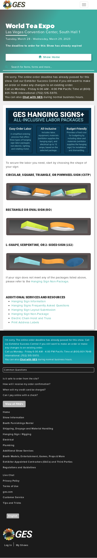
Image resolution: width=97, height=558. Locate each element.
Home (6, 412)
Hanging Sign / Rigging (17, 434)
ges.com (8, 491)
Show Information (13, 417)
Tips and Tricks (12, 502)
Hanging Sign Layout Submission (33, 309)
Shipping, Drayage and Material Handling (28, 428)
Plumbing (9, 445)
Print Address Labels (25, 322)
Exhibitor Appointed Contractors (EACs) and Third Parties (38, 461)
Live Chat (8, 475)
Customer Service (13, 497)
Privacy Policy (11, 480)
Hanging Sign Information (28, 301)
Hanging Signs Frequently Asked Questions (40, 305)
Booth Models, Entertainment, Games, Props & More (34, 456)
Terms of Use (10, 486)
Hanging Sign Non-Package (49, 281)
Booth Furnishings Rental (18, 423)
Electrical (8, 439)
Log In (8, 545)
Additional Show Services (18, 450)
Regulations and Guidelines (19, 467)
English (12, 515)
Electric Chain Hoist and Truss (31, 318)
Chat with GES (33, 97)
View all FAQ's (14, 404)
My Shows (22, 545)
